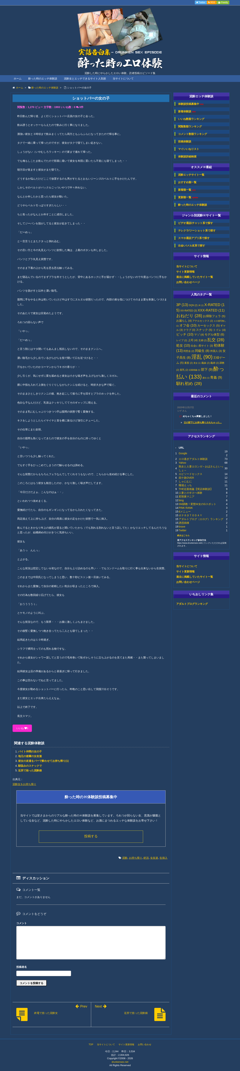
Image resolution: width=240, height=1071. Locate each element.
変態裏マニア (186, 496)
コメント (21, 923)
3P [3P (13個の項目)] (182, 305)
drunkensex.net (120, 1061)
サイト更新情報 (185, 271)
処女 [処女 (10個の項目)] (183, 345)
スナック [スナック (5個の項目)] (204, 329)
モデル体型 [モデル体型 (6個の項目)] (214, 334)
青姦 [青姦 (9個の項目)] (216, 377)
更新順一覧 (188, 197)
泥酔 (125, 857)
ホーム (18, 78)
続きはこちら (183, 535)
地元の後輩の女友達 (30, 756)
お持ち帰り (135, 857)
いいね (22, 728)
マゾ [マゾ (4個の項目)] (199, 334)
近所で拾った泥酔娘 (30, 770)
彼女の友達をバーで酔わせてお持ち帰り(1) (43, 760)
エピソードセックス (190, 473)
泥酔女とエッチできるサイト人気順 (85, 78)
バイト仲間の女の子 (30, 751)
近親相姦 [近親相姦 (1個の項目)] (194, 370)
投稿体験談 (184, 141)
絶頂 (146, 857)
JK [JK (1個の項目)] (200, 305)
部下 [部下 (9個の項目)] (207, 369)
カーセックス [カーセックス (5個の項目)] (208, 325)
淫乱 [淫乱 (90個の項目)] (202, 357)
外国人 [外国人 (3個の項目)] (216, 351)
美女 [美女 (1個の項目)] (197, 363)
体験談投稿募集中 (190, 104)
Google (183, 453)
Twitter (182, 530)
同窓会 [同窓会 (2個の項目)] (188, 351)
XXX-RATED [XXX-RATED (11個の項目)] (211, 310)
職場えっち (185, 485)
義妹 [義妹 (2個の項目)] (205, 363)
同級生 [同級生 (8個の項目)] (202, 351)
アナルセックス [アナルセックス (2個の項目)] (202, 321)
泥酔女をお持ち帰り (24, 784)
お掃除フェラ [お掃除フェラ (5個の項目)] (214, 316)
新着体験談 (187, 111)
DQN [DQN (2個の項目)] (193, 305)
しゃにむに (185, 481)
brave (182, 526)
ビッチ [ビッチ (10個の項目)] (184, 334)
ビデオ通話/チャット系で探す (195, 223)
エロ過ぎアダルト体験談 (193, 458)
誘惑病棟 (184, 522)
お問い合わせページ (188, 282)
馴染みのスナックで (30, 765)
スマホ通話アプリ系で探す (194, 238)
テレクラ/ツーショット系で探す (197, 230)
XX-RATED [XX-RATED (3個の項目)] (188, 310)
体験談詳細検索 (187, 156)
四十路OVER (186, 477)
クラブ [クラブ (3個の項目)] (189, 330)
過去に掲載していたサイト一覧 (194, 276)
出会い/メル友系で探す (191, 245)
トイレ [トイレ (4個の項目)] (219, 329)
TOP (91, 1044)
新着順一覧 (187, 189)
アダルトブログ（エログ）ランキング (201, 519)
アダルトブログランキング (192, 603)
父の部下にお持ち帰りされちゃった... (203, 422)
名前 (91, 967)
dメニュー (185, 511)
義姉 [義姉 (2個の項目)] (214, 363)
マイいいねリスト (188, 149)
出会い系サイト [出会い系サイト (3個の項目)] (202, 345)
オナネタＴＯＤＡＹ (190, 515)
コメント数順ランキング (192, 134)
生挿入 (163, 857)
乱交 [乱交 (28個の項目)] (215, 339)
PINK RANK (186, 507)
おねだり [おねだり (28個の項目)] (189, 315)
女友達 (154, 857)
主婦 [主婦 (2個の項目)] (202, 340)
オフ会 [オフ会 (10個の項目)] (187, 325)
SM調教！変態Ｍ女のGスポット (197, 504)
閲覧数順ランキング (190, 126)
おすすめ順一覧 (187, 182)
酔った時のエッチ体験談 (42, 78)
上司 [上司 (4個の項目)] (193, 340)
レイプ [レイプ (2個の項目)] (181, 340)
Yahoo (182, 462)
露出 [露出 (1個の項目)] (206, 378)
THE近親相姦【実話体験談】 (196, 489)
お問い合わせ (144, 1044)
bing (181, 500)
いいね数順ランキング (191, 119)
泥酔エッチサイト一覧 (191, 174)
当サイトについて (123, 78)
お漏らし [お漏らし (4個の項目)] (184, 320)
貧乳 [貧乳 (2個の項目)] (184, 370)
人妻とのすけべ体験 (190, 492)
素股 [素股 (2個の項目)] (188, 363)
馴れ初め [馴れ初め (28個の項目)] (189, 383)
